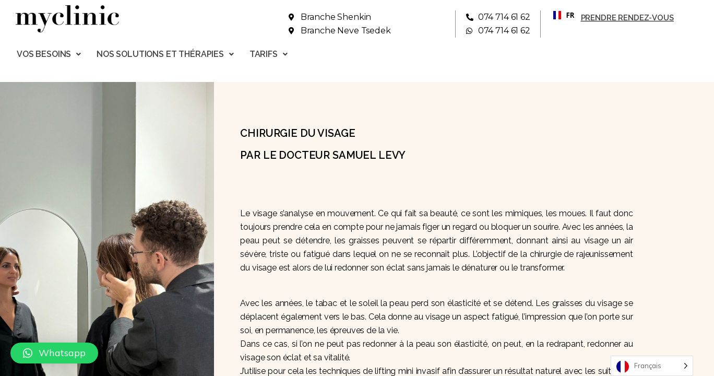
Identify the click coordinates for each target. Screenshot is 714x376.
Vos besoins (49, 54)
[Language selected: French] (652, 366)
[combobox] (560, 15)
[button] (54, 353)
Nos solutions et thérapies (165, 54)
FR (559, 15)
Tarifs (268, 54)
